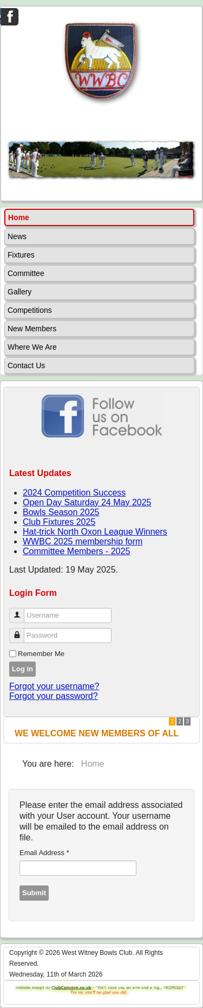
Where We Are (32, 347)
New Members (32, 328)
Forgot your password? (53, 696)
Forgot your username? (54, 686)
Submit (34, 893)
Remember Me (41, 654)
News (17, 236)
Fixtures (21, 255)
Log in (22, 669)
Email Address (44, 853)
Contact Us (26, 365)
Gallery (19, 291)
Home (18, 217)
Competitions (30, 310)
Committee (26, 273)
